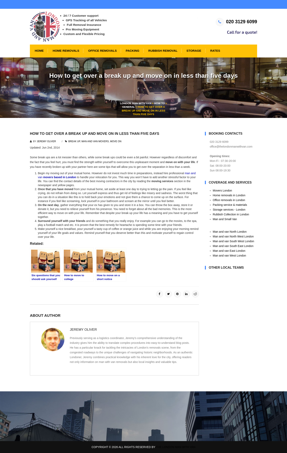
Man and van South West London (233, 241)
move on (115, 141)
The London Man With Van (176, 447)
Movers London (222, 190)
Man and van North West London (233, 236)
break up (74, 141)
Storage (193, 50)
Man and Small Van (225, 219)
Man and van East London (229, 250)
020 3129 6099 (236, 21)
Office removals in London (229, 200)
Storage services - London (229, 209)
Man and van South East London (233, 246)
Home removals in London (229, 195)
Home (39, 50)
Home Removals (65, 50)
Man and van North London (230, 231)
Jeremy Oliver (46, 141)
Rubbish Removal (162, 50)
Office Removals (102, 50)
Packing (132, 50)
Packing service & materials (230, 204)
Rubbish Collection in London (231, 214)
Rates (214, 50)
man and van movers (95, 141)
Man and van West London (229, 255)
